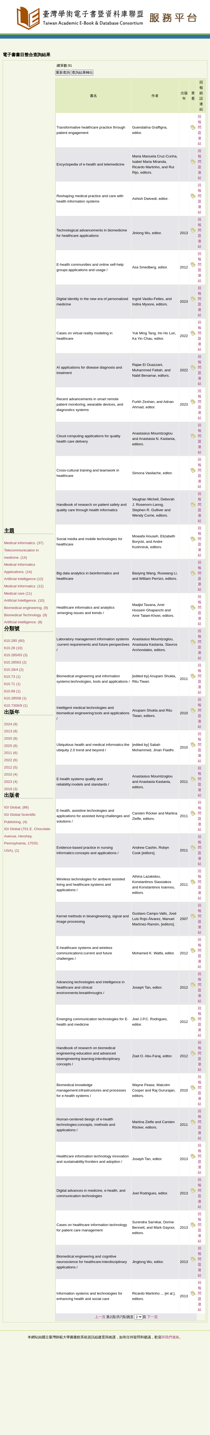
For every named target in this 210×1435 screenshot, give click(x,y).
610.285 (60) (14, 641)
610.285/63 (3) (16, 655)
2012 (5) (11, 767)
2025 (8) (11, 746)
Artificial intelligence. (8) (23, 622)
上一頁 (100, 1317)
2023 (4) (11, 782)
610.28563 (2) (15, 662)
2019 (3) (11, 789)
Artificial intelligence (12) (23, 579)
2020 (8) (11, 738)
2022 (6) (11, 760)
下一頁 (152, 1317)
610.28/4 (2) (14, 670)
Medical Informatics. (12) (24, 586)
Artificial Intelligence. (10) (24, 600)
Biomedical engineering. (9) (26, 608)
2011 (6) (11, 753)
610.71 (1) (12, 684)
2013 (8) (11, 731)
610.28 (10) (13, 648)
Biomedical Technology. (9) (25, 615)
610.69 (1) (12, 691)
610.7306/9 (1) (16, 705)
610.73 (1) (12, 677)
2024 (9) (11, 724)
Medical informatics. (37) (23, 543)
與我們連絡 (170, 1337)
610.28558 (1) (15, 698)
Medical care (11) (18, 593)
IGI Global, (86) (16, 807)
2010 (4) (11, 774)
